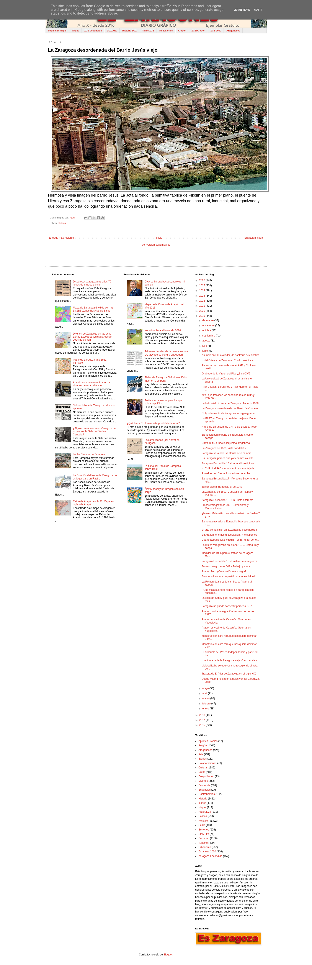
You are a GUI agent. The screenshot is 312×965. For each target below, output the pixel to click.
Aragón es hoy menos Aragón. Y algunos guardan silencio (91, 384)
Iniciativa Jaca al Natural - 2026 (163, 330)
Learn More (242, 9)
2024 (202, 290)
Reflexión (203, 820)
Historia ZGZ (129, 30)
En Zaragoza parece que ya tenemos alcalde (227, 458)
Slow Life (203, 833)
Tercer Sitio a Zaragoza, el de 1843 (222, 486)
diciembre (208, 320)
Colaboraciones (207, 763)
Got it (258, 9)
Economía (204, 785)
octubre (207, 330)
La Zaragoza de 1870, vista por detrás (224, 448)
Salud (201, 825)
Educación (204, 789)
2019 (202, 315)
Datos (201, 771)
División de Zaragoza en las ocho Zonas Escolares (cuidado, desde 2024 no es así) (92, 336)
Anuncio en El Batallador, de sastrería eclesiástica (230, 355)
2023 (202, 295)
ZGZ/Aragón (198, 30)
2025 (202, 285)
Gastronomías (206, 794)
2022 (202, 300)
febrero (206, 703)
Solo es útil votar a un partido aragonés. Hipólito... (230, 576)
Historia (62, 223)
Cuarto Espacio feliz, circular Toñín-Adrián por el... (231, 539)
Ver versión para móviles (156, 244)
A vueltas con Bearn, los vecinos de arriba (226, 473)
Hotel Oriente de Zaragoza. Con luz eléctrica (227, 360)
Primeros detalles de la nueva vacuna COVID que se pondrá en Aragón (166, 353)
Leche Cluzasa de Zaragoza (89, 454)
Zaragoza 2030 (207, 851)
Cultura (202, 767)
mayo (205, 688)
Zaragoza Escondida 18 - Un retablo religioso (228, 463)
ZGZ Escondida (93, 30)
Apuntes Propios (207, 741)
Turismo (203, 842)
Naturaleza (204, 811)
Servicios (203, 829)
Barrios (202, 758)
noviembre (208, 325)
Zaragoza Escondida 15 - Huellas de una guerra (229, 561)
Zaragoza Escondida (210, 856)
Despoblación (206, 776)
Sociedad (203, 838)
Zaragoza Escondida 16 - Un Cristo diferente (227, 500)
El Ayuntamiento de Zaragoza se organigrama (228, 413)
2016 (202, 725)
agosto (206, 340)
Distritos (203, 780)
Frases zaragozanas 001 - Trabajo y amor (226, 566)
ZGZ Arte (112, 30)
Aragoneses (233, 30)
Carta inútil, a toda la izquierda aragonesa (226, 443)
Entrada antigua (254, 237)
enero (206, 708)
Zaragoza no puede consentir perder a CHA (227, 606)
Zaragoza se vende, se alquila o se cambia (226, 453)
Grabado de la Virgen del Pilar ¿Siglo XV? (226, 373)
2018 (202, 715)
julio (205, 345)
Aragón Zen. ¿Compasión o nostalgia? (224, 571)
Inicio (159, 237)
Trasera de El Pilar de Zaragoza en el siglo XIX (229, 673)
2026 (202, 280)
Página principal (57, 30)
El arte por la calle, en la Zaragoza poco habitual (230, 529)
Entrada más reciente (61, 237)
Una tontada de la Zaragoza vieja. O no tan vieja (230, 660)
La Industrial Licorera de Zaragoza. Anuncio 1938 (230, 403)
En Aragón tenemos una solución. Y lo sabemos (229, 534)
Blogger (167, 954)
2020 (202, 310)
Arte (200, 754)
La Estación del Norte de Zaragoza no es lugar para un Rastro (95, 477)
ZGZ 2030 (216, 30)
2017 (202, 720)
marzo (206, 698)
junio (205, 350)
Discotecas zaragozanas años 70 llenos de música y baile (92, 283)
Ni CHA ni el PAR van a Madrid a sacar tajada (228, 468)
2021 (202, 305)
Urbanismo (204, 847)
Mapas (75, 30)
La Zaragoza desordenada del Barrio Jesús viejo (230, 408)
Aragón (182, 30)
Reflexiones (166, 30)
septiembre (209, 335)
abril (205, 693)
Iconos (202, 802)
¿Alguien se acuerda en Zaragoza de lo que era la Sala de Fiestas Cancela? (94, 431)
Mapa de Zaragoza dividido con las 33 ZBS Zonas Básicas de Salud (93, 309)
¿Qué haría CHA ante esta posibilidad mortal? (153, 423)
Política (202, 816)
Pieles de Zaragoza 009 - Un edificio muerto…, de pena (165, 379)
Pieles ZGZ (148, 30)
